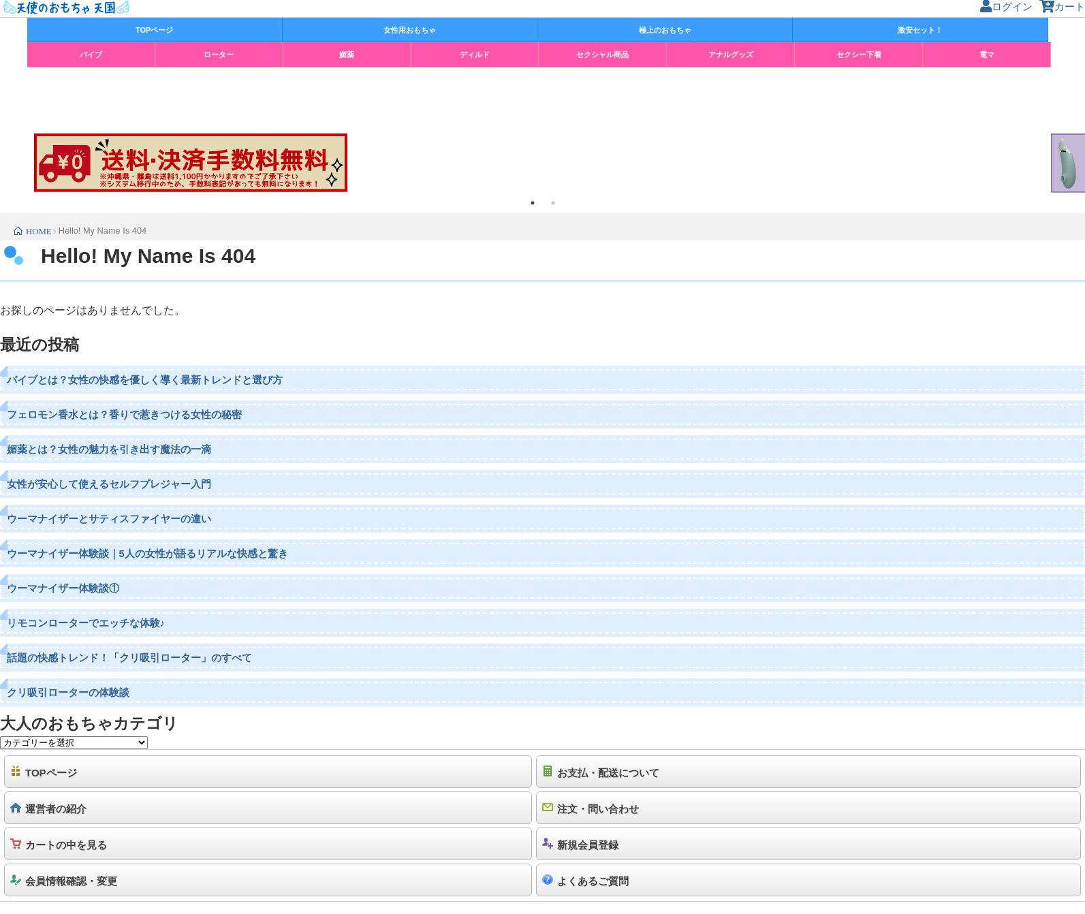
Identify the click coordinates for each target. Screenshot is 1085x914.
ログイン (1006, 6)
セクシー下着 (858, 54)
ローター (219, 54)
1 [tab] (532, 203)
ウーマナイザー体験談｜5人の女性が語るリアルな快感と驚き (147, 553)
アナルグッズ (730, 54)
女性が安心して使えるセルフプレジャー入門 (109, 484)
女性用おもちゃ (409, 30)
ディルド (475, 54)
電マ (986, 54)
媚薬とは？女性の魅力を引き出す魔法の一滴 (109, 449)
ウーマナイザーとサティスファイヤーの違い (109, 518)
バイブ (91, 54)
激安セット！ (920, 30)
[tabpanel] (542, 162)
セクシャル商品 (602, 54)
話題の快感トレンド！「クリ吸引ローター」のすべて (129, 657)
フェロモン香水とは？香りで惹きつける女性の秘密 (124, 414)
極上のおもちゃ (665, 30)
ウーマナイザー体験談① (63, 588)
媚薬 (346, 54)
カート (1062, 6)
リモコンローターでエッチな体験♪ (86, 623)
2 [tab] (553, 203)
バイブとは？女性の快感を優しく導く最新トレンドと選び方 (145, 379)
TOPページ (154, 30)
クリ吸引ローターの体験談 (68, 692)
